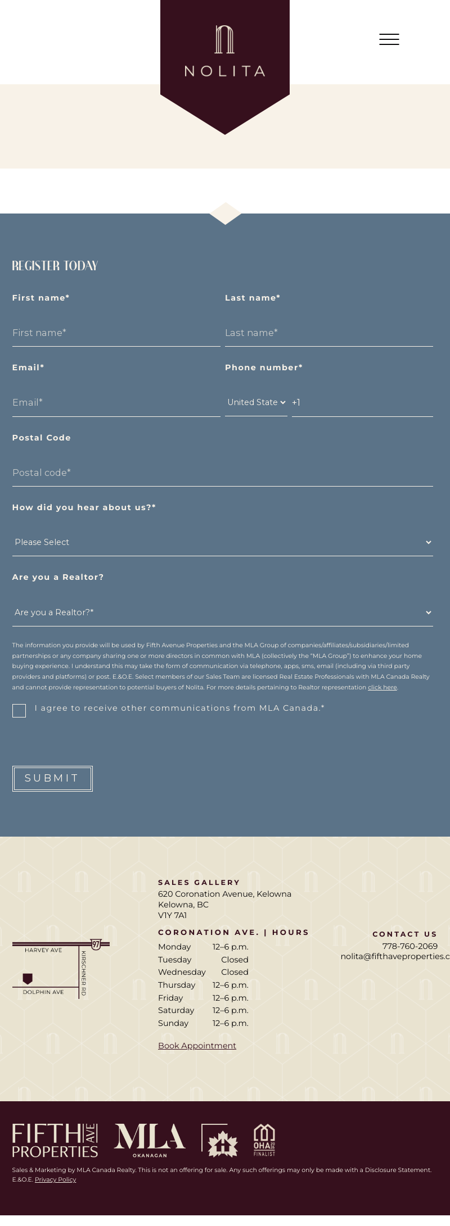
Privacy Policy (55, 1179)
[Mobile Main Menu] (389, 39)
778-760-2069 (410, 946)
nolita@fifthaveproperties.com (389, 956)
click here (382, 687)
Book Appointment (197, 1046)
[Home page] (225, 67)
